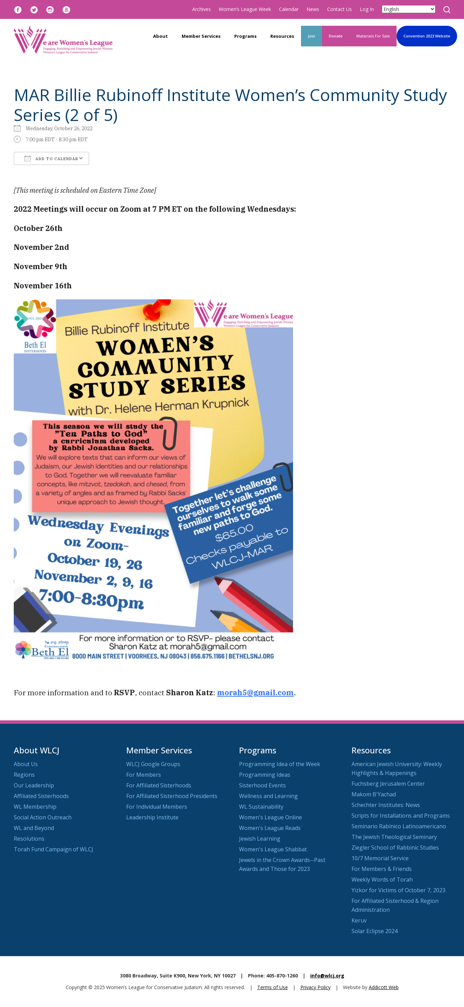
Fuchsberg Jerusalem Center (388, 783)
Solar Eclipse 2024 (375, 931)
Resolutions (29, 838)
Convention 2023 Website (426, 35)
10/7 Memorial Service (380, 858)
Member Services (201, 36)
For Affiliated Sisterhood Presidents (171, 796)
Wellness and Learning (268, 796)
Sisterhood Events (262, 785)
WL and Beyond (34, 828)
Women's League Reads (270, 828)
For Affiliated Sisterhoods (158, 785)
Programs (245, 36)
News (312, 9)
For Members (143, 774)
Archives (201, 9)
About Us (26, 764)
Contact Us (339, 9)
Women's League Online (270, 817)
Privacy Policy (315, 987)
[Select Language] (408, 9)
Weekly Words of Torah (382, 879)
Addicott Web (384, 987)
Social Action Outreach (43, 817)
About (160, 36)
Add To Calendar (51, 158)
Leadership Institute (152, 817)
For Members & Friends (382, 869)
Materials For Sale (373, 35)
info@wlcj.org (327, 975)
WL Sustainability (261, 806)
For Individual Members (156, 806)
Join (311, 35)
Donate (336, 35)
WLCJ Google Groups (153, 764)
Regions (24, 774)
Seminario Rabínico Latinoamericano (399, 826)
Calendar (289, 9)
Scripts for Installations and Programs (401, 815)
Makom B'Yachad (374, 794)
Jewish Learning (259, 838)
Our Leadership (34, 785)
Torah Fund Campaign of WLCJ (53, 849)
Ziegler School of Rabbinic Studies (395, 847)
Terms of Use (272, 987)
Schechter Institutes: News (386, 805)
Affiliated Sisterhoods (41, 796)
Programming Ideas (264, 774)
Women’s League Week (245, 9)
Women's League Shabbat (273, 849)
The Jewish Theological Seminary (394, 837)
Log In (367, 9)
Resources (282, 36)
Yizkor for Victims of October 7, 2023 (398, 890)
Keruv (359, 920)
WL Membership (35, 806)
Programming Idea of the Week (279, 764)
